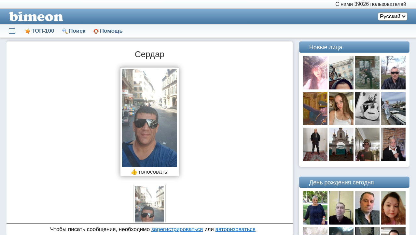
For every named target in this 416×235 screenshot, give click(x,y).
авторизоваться (235, 229)
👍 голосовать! (150, 172)
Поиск (77, 31)
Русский (390, 16)
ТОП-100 (43, 31)
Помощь (111, 31)
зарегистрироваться (177, 229)
